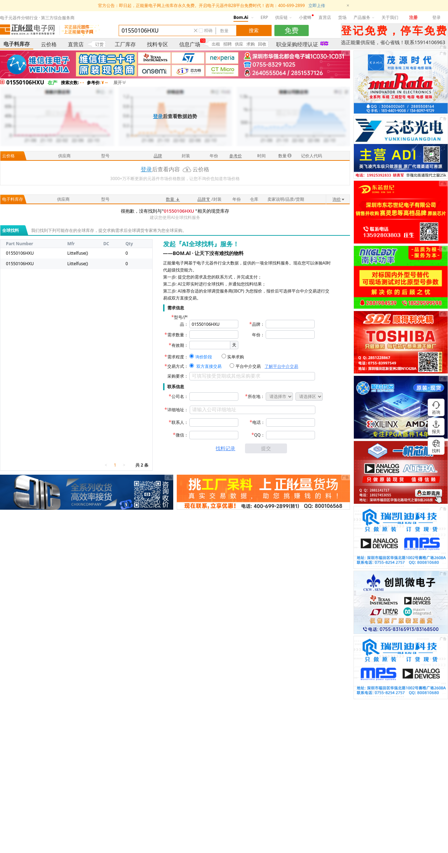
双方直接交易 (209, 366)
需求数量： (177, 335)
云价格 (49, 44)
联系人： (180, 422)
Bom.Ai (240, 17)
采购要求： (177, 376)
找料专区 (157, 44)
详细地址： (177, 410)
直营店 (324, 17)
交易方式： (177, 366)
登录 (436, 17)
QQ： (259, 435)
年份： (258, 335)
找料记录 (225, 448)
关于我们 (390, 17)
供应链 (283, 17)
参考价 (235, 156)
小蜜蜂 (305, 17)
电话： (258, 422)
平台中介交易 (248, 366)
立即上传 (316, 5)
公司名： (180, 396)
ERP (264, 17)
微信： (182, 435)
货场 (342, 17)
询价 (338, 199)
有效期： (180, 345)
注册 (413, 17)
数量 (173, 199)
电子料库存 (17, 43)
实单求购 (235, 357)
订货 (99, 44)
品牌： (258, 324)
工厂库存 (125, 44)
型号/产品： (181, 320)
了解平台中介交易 (281, 366)
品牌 (203, 199)
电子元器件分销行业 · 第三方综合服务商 (37, 18)
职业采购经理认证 (297, 44)
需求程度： (177, 357)
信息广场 (189, 44)
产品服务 (364, 17)
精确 (208, 30)
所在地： (256, 396)
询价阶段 (203, 357)
